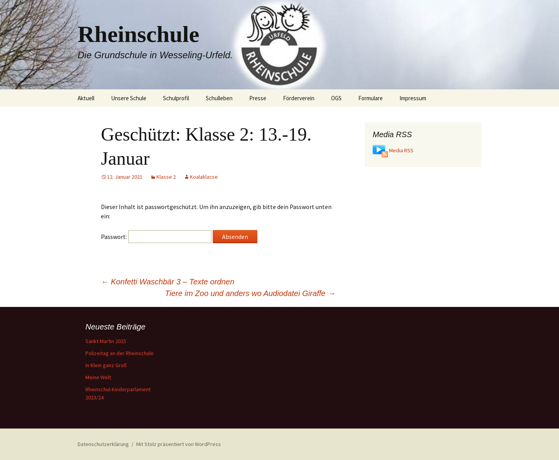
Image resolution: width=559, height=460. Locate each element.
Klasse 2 (166, 176)
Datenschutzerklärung (103, 444)
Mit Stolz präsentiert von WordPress (178, 444)
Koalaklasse (204, 176)
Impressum (412, 98)
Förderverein (298, 98)
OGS (336, 98)
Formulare (370, 98)
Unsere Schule (128, 98)
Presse (257, 98)
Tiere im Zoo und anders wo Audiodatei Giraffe (250, 293)
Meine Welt (98, 377)
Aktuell (86, 98)
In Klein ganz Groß (106, 365)
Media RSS (401, 150)
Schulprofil (176, 98)
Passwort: (156, 236)
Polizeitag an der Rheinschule (119, 353)
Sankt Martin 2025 (105, 341)
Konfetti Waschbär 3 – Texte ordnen (167, 281)
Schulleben (219, 98)
